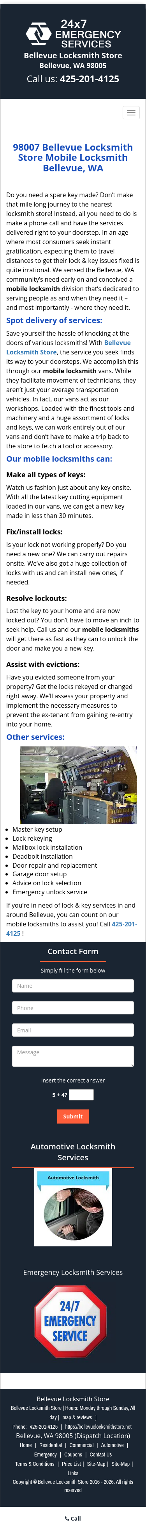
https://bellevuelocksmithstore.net (98, 1426)
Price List (71, 1463)
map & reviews (77, 1417)
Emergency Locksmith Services (73, 1272)
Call (73, 1518)
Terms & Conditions (35, 1463)
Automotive (112, 1445)
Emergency (45, 1454)
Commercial (81, 1445)
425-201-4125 (90, 78)
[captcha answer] (81, 1094)
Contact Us (101, 1454)
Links (73, 1473)
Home (26, 1445)
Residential (50, 1445)
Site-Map (96, 1463)
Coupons (73, 1454)
